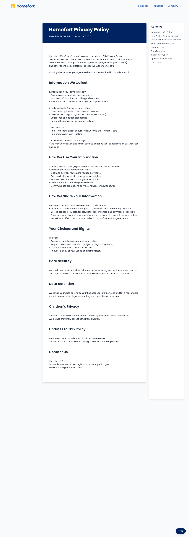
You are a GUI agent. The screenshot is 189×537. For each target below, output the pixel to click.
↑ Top (181, 531)
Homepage (143, 5)
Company (173, 5)
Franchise (158, 5)
